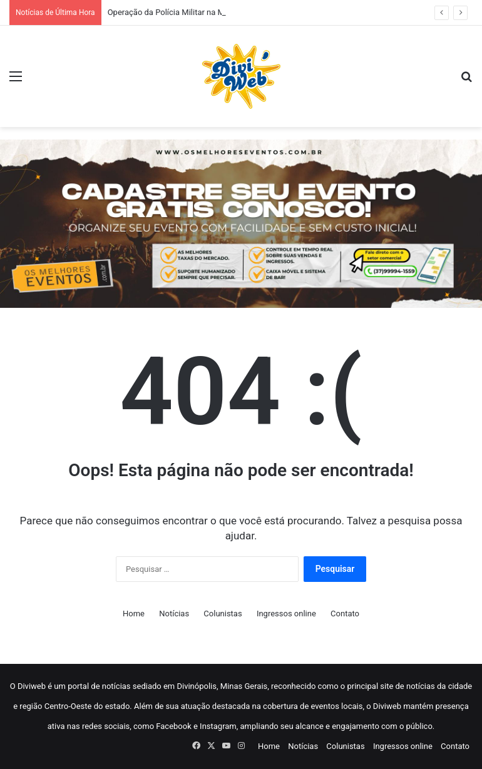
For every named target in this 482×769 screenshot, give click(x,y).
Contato (345, 613)
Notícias (174, 613)
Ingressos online (286, 613)
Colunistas (222, 613)
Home (134, 613)
